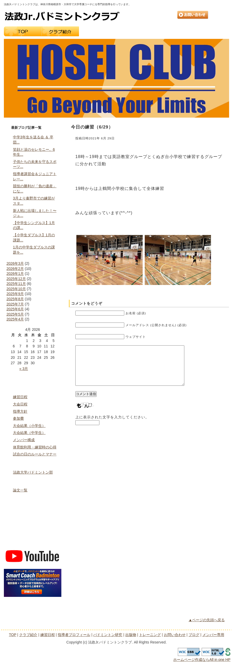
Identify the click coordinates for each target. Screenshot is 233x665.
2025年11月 (16, 284)
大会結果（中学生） (29, 433)
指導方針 (20, 411)
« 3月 (23, 369)
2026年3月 (15, 263)
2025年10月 (16, 289)
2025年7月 (15, 304)
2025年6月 (15, 309)
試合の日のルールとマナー (34, 454)
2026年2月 (15, 269)
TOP (22, 31)
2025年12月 (16, 279)
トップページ (32, 377)
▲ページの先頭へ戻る (206, 620)
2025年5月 (15, 314)
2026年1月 (15, 273)
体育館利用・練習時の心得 (34, 447)
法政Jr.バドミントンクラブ (62, 16)
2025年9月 (15, 294)
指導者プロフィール (135, 31)
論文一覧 (20, 490)
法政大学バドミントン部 (33, 472)
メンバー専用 (32, 542)
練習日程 (97, 31)
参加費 (18, 418)
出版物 (173, 31)
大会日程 (20, 404)
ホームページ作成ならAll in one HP (201, 659)
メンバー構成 (24, 440)
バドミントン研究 (32, 481)
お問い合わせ (192, 15)
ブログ (32, 532)
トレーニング (210, 31)
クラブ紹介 (60, 31)
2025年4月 (15, 319)
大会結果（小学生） (29, 426)
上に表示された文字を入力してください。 (112, 425)
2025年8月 (15, 299)
